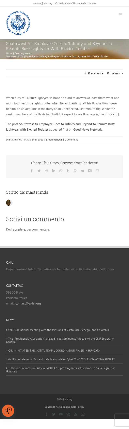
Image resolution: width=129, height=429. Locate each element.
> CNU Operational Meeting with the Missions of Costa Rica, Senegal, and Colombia (57, 330)
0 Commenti (71, 139)
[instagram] (68, 414)
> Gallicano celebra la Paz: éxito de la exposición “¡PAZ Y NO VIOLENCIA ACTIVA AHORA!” (60, 359)
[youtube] (61, 414)
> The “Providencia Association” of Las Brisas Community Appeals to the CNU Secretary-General (60, 340)
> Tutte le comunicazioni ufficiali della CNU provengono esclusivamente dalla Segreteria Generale (60, 369)
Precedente (95, 73)
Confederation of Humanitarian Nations (75, 3)
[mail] (82, 414)
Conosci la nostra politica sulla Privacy (64, 406)
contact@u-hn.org (28, 303)
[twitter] (53, 414)
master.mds (15, 139)
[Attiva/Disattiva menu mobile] (121, 15)
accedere (19, 229)
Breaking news (54, 139)
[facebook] (46, 414)
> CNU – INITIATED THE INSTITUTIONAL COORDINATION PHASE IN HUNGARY (53, 350)
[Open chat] (8, 411)
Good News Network (87, 129)
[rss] (75, 414)
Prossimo (113, 73)
